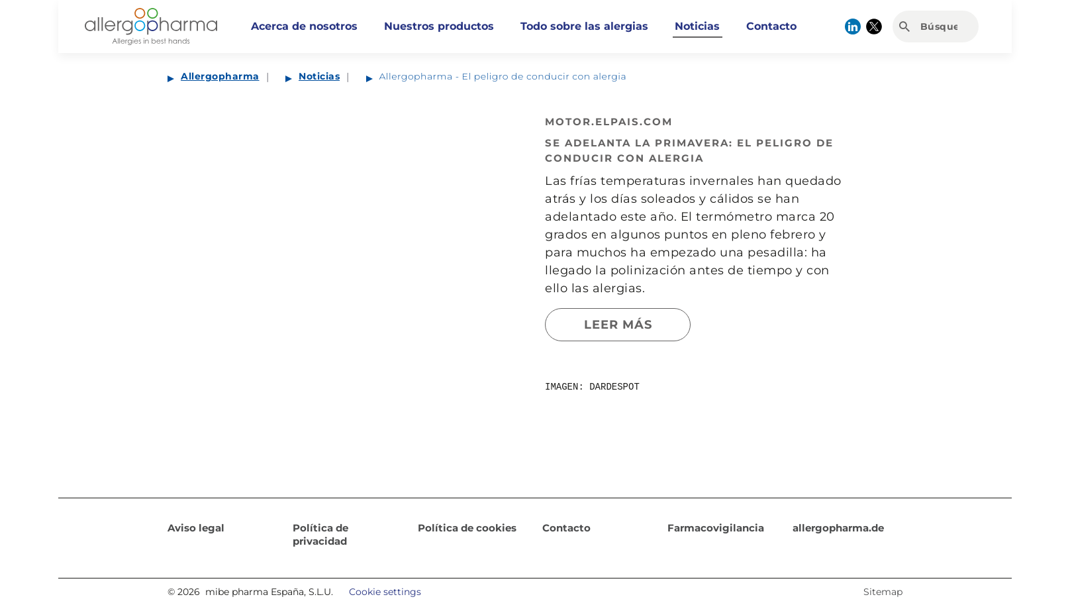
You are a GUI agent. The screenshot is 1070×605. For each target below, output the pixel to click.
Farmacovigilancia (715, 528)
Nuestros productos (439, 26)
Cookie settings (385, 592)
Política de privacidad (320, 534)
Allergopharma (220, 76)
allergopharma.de (838, 528)
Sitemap (882, 592)
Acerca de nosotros (304, 26)
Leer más (618, 324)
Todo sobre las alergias (584, 26)
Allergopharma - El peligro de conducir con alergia (503, 76)
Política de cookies (467, 528)
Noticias (697, 26)
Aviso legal (196, 528)
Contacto (771, 26)
